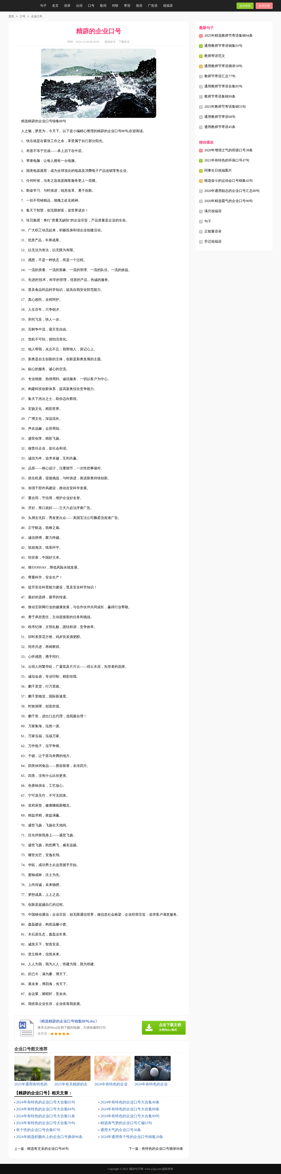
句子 (43, 5)
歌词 (103, 5)
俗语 (139, 5)
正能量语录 (213, 231)
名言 (55, 5)
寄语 (127, 5)
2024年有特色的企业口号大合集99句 (129, 1116)
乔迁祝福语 (213, 241)
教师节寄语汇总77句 (219, 76)
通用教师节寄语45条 (219, 127)
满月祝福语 (213, 211)
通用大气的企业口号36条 (120, 1130)
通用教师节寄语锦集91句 (223, 46)
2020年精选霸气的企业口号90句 (228, 201)
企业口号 (36, 16)
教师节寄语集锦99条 (219, 96)
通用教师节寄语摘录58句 (223, 66)
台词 (79, 5)
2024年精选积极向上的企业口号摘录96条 (49, 1137)
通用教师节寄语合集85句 (223, 86)
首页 (11, 16)
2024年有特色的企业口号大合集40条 (129, 1102)
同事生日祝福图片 (218, 170)
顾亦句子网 (136, 1169)
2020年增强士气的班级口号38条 (228, 150)
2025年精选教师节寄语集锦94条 (228, 35)
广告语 (153, 5)
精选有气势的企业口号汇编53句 (126, 1123)
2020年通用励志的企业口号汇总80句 (232, 191)
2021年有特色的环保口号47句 (226, 160)
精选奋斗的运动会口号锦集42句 (228, 180)
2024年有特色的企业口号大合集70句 (45, 1123)
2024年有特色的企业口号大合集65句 (45, 1102)
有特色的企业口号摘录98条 (162, 1148)
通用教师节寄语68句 (219, 117)
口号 (91, 5)
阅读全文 (110, 41)
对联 (115, 5)
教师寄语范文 (214, 56)
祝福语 (168, 5)
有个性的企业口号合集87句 (38, 1130)
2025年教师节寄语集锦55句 (225, 106)
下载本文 (124, 41)
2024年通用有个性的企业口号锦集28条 (131, 1137)
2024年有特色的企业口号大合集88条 (129, 1109)
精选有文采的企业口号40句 (48, 1148)
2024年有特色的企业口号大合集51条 (45, 1116)
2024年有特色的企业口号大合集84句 (45, 1109)
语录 (67, 5)
